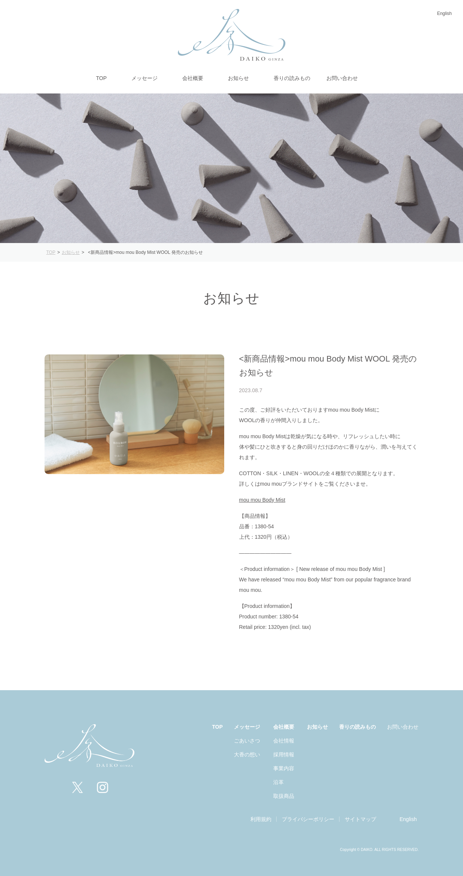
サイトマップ (360, 819)
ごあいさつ (247, 741)
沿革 (278, 782)
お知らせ (317, 727)
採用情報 (283, 754)
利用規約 (260, 819)
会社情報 (283, 741)
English (444, 13)
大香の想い (247, 754)
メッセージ (247, 727)
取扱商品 (283, 796)
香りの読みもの (357, 727)
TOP (217, 727)
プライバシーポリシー (308, 819)
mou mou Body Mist (262, 500)
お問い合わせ (402, 727)
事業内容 (283, 768)
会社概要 (283, 727)
